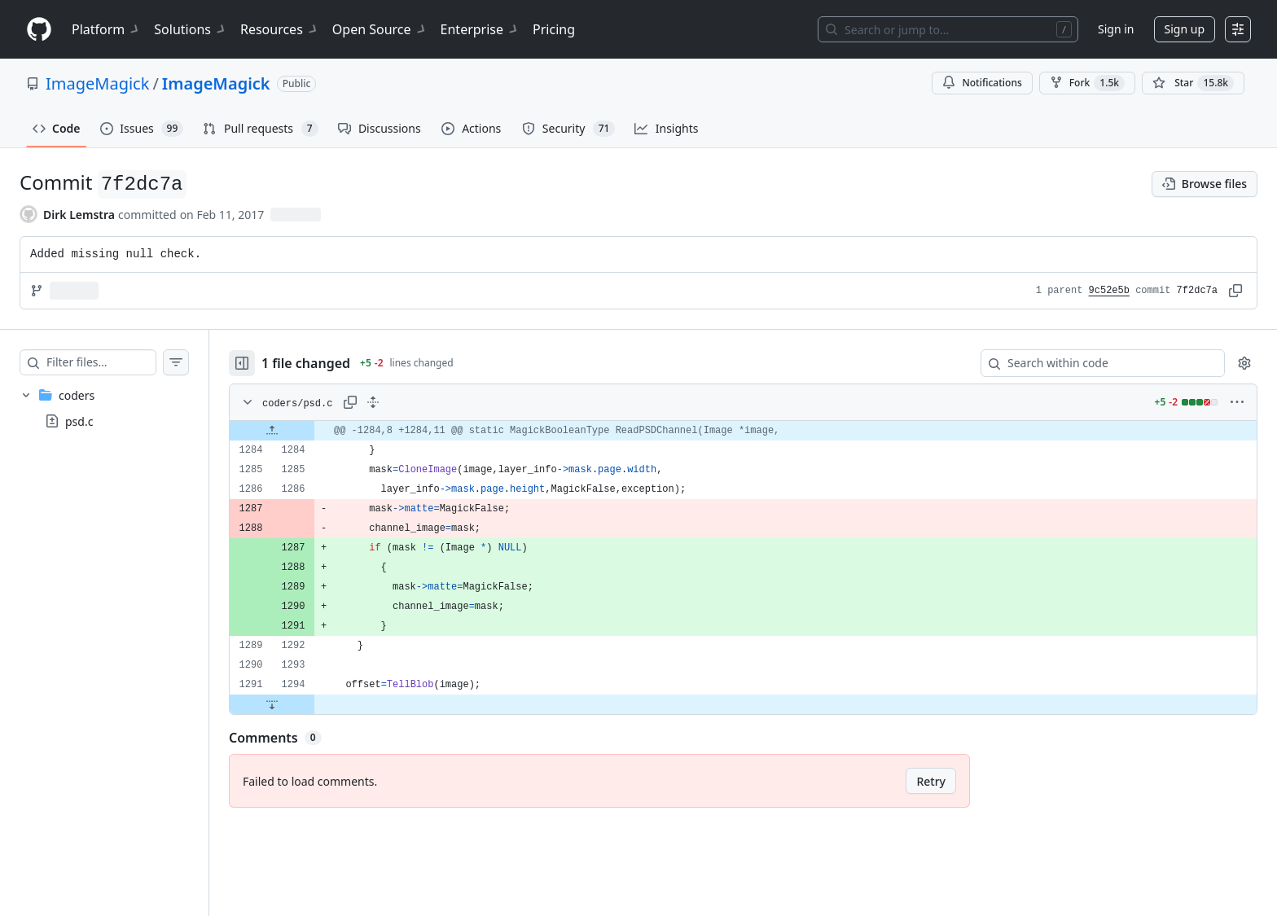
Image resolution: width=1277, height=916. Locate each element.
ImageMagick (97, 83)
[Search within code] (1095, 363)
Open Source (380, 29)
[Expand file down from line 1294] (304, 704)
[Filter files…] (117, 362)
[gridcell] (759, 430)
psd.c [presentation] (79, 421)
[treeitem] (121, 408)
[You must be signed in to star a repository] (1193, 83)
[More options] (1237, 402)
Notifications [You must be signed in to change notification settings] (981, 83)
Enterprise (480, 29)
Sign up (1185, 29)
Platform (106, 29)
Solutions (190, 29)
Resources (279, 29)
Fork (1087, 83)
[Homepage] (39, 29)
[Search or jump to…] (947, 29)
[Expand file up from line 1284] (304, 430)
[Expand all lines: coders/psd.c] (405, 402)
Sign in (1116, 29)
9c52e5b (1109, 290)
